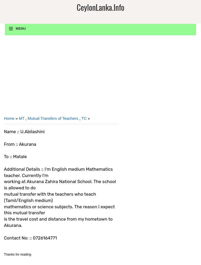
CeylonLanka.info (100, 7)
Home (9, 118)
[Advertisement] (61, 77)
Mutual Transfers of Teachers (53, 118)
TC (84, 118)
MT (21, 118)
